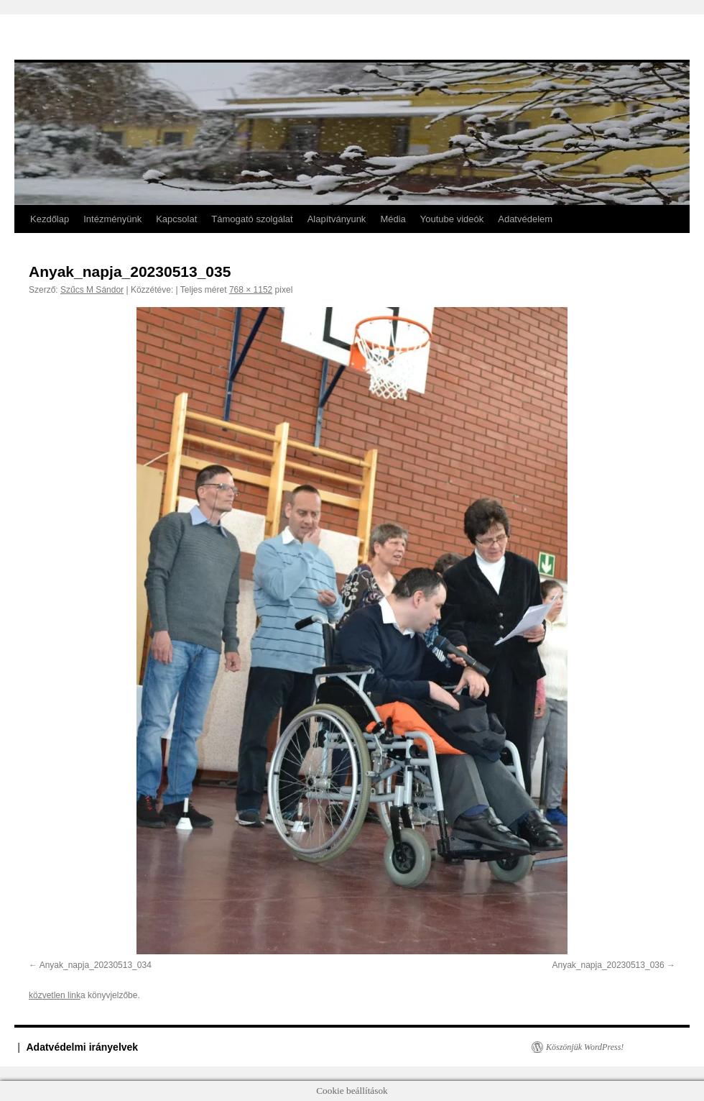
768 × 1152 (250, 290)
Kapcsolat (176, 219)
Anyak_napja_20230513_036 (608, 965)
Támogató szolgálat (251, 219)
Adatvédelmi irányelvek (83, 1047)
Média (392, 219)
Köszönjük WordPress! (585, 1047)
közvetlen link (54, 995)
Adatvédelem (525, 219)
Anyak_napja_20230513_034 (96, 965)
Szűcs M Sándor (92, 290)
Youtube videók (451, 219)
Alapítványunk (336, 219)
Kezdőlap (49, 219)
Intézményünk (112, 219)
